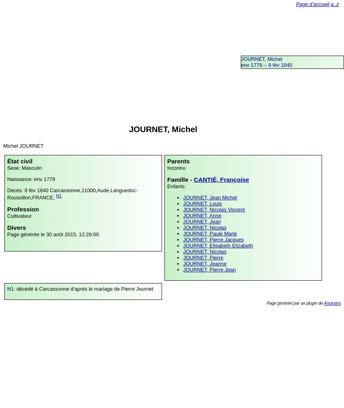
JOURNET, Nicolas (204, 228)
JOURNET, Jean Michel (210, 198)
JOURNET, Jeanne (204, 264)
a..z (335, 4)
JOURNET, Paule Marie (210, 234)
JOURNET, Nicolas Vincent (214, 210)
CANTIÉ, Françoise (221, 179)
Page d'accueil (312, 4)
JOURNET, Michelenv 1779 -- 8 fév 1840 (266, 62)
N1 (59, 195)
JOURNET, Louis (202, 204)
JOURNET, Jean (202, 222)
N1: (11, 289)
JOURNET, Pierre (203, 258)
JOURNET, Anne (202, 216)
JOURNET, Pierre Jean (209, 270)
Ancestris (332, 303)
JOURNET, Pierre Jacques (213, 240)
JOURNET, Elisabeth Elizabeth (218, 246)
